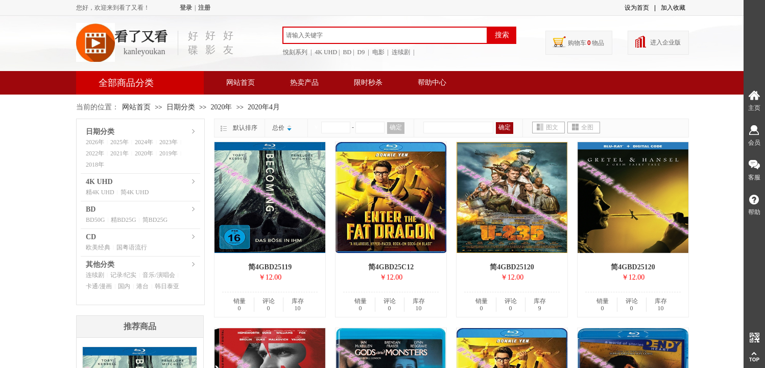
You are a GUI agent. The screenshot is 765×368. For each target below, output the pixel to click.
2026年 (95, 142)
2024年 (144, 142)
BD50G (95, 219)
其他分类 (100, 264)
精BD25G (123, 219)
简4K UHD (135, 192)
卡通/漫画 (99, 286)
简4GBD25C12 (391, 267)
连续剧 (95, 275)
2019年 (168, 153)
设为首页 (637, 7)
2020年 (221, 107)
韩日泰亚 (167, 286)
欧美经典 (98, 247)
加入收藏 (673, 7)
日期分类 (180, 107)
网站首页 (240, 82)
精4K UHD (100, 192)
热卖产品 (304, 82)
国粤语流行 (131, 247)
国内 (124, 286)
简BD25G (155, 219)
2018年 (95, 164)
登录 (186, 7)
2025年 (119, 142)
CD (91, 237)
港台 (142, 286)
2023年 (168, 142)
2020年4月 (264, 107)
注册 (204, 7)
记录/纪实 (123, 275)
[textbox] (385, 35)
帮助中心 (432, 82)
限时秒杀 (368, 82)
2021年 (119, 153)
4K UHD (99, 182)
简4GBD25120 (512, 267)
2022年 (95, 153)
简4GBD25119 (270, 267)
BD (90, 209)
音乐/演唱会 (158, 275)
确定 (396, 127)
